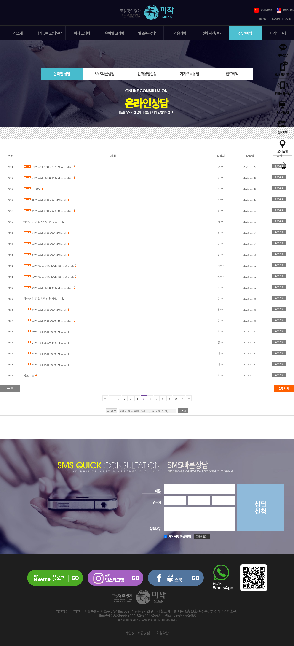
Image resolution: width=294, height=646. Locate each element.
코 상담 (36, 189)
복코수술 (28, 375)
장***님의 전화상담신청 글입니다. (53, 276)
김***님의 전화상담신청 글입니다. (53, 266)
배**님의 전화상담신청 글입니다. (43, 221)
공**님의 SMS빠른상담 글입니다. (52, 342)
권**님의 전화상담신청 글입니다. (52, 167)
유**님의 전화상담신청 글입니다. (52, 353)
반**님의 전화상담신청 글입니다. (52, 211)
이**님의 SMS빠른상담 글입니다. (52, 287)
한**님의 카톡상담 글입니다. (49, 309)
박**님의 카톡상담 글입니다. (49, 200)
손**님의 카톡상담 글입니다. (49, 255)
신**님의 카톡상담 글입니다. (49, 233)
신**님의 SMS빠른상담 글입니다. (52, 178)
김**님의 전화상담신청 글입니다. (43, 298)
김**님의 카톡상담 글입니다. (49, 244)
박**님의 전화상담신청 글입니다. (52, 331)
